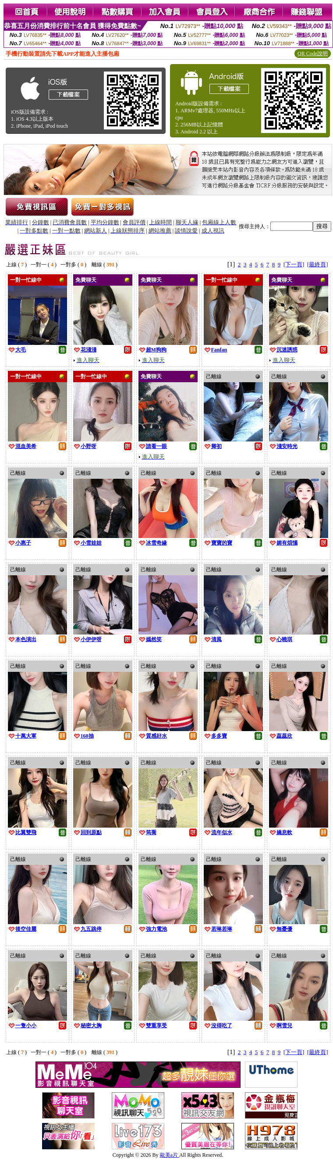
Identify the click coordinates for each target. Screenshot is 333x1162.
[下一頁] (294, 264)
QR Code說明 (313, 53)
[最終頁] (317, 264)
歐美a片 (169, 1155)
